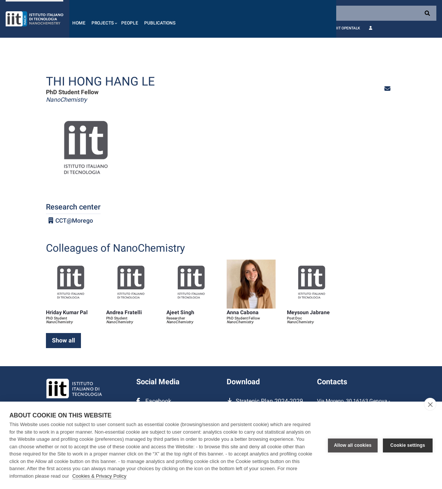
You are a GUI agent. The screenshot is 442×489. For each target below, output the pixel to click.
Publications (159, 23)
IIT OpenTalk (348, 28)
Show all (63, 340)
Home (78, 23)
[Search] (386, 13)
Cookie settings (407, 445)
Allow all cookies (353, 445)
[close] (430, 404)
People (129, 23)
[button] (103, 19)
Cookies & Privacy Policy (99, 476)
